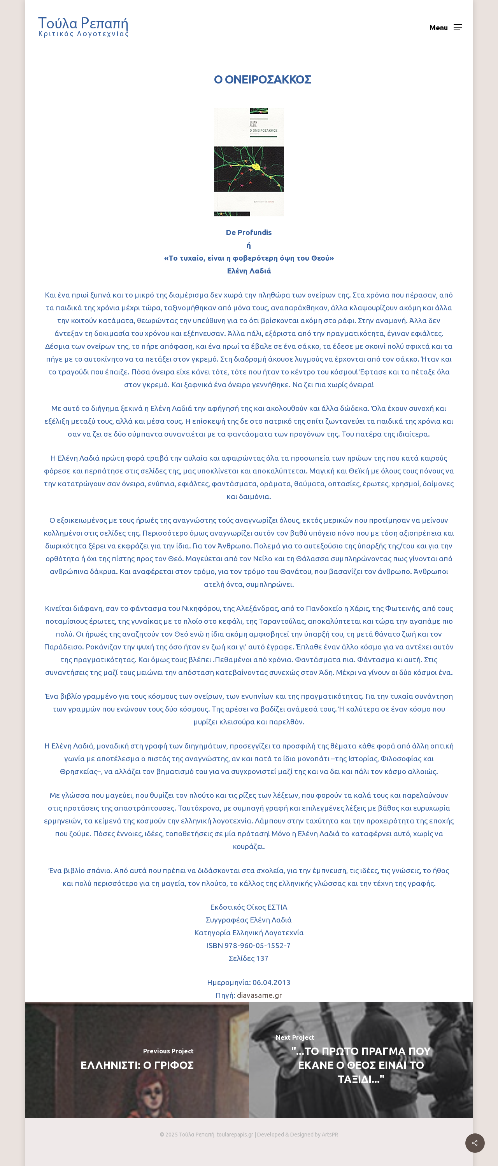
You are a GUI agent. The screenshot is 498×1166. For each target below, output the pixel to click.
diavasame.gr (259, 995)
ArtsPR (330, 1134)
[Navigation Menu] (446, 27)
